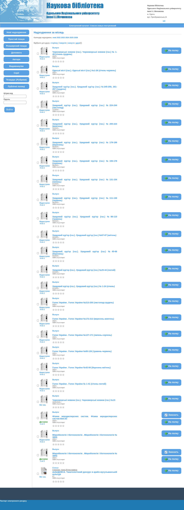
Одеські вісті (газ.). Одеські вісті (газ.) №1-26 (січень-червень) (84, 70)
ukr (164, 21)
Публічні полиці (16, 86)
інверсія (62, 43)
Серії (16, 73)
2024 (67, 38)
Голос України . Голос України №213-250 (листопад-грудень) (83, 302)
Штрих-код (8, 93)
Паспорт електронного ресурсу (13, 501)
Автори (16, 59)
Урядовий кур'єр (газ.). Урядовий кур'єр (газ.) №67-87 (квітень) (84, 235)
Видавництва (16, 66)
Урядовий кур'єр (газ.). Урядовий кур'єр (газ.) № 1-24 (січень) (83, 286)
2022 (59, 38)
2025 (72, 38)
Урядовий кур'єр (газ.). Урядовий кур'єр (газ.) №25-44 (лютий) (83, 270)
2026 (76, 38)
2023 (63, 38)
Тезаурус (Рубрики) (16, 79)
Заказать (171, 415)
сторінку (54, 43)
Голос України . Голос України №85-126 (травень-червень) (81, 351)
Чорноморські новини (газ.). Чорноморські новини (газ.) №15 (83, 400)
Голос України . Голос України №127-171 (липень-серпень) (82, 335)
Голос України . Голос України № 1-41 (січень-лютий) (79, 384)
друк (78, 43)
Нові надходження (16, 32)
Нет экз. (42, 405)
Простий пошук (16, 39)
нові (54, 38)
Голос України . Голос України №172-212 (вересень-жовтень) (83, 319)
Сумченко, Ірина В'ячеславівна (64, 470)
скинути (71, 43)
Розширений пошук (16, 46)
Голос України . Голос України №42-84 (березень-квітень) (81, 367)
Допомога (16, 52)
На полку (171, 50)
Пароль (7, 99)
